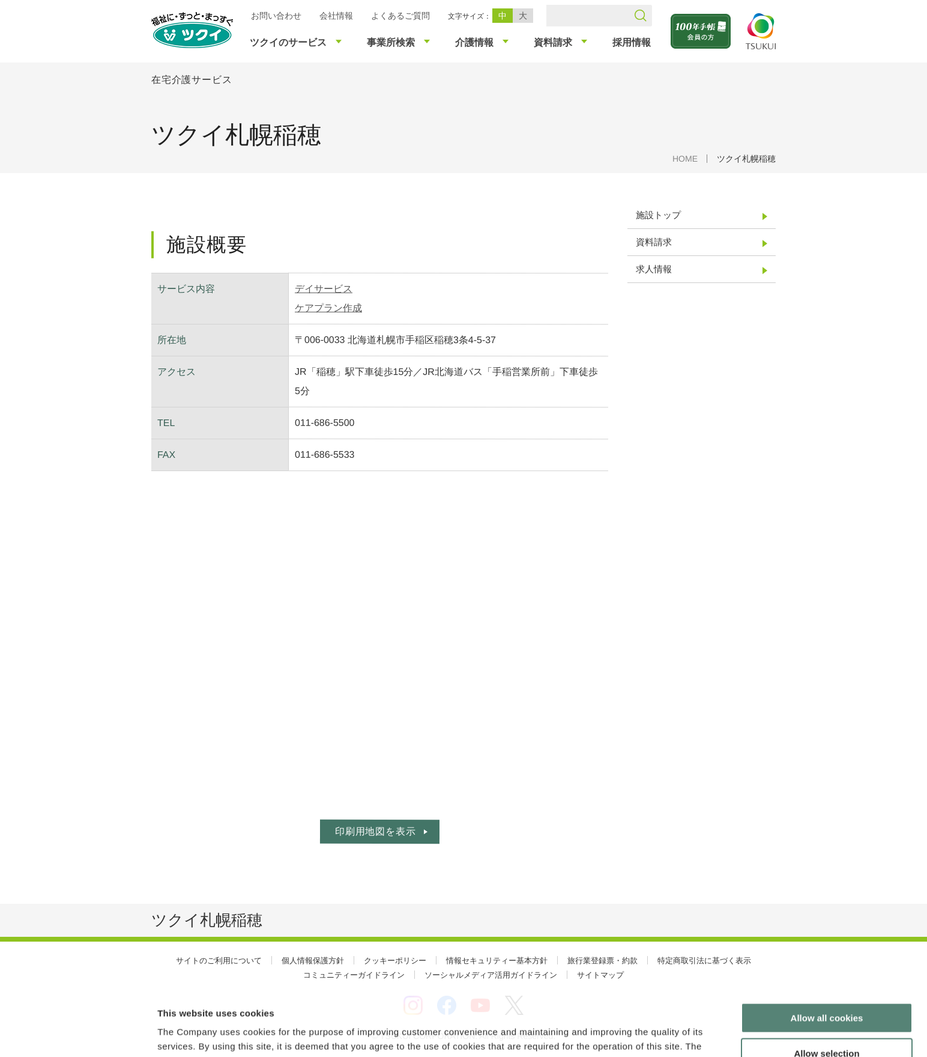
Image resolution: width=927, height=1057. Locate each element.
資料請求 (654, 242)
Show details (630, 1033)
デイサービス (323, 289)
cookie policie (475, 994)
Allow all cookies (827, 951)
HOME (685, 158)
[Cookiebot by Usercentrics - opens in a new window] (77, 1034)
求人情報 (654, 269)
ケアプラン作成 (328, 308)
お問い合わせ (276, 15)
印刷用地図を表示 (375, 831)
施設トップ (658, 215)
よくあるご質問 (400, 15)
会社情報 (336, 15)
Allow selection (826, 987)
